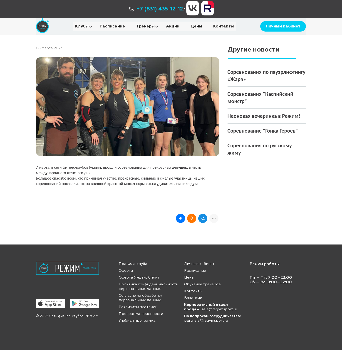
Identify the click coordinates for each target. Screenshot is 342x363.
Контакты (223, 33)
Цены (196, 33)
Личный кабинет (281, 33)
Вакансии (193, 311)
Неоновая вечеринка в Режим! (264, 129)
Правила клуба (133, 277)
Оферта (126, 284)
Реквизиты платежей (138, 320)
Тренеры (145, 33)
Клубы (82, 33)
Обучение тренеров (202, 297)
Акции (172, 33)
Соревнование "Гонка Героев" (263, 143)
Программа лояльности (141, 327)
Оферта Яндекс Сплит (139, 290)
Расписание (112, 33)
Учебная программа (137, 334)
